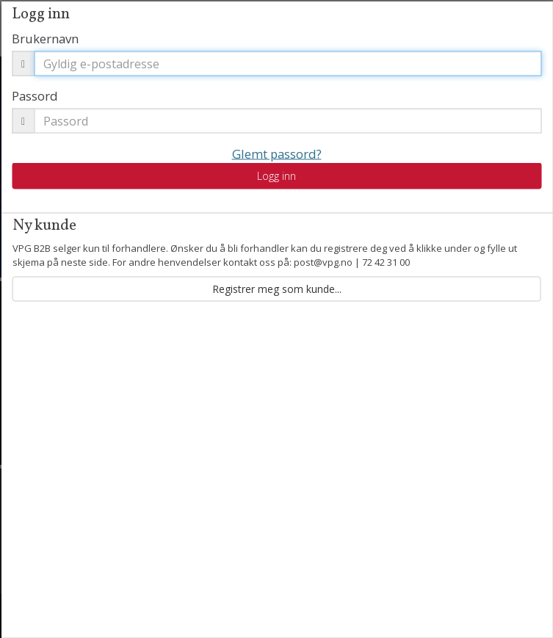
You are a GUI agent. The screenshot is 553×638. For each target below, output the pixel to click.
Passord (35, 95)
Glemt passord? (277, 153)
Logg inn (276, 176)
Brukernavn (45, 37)
